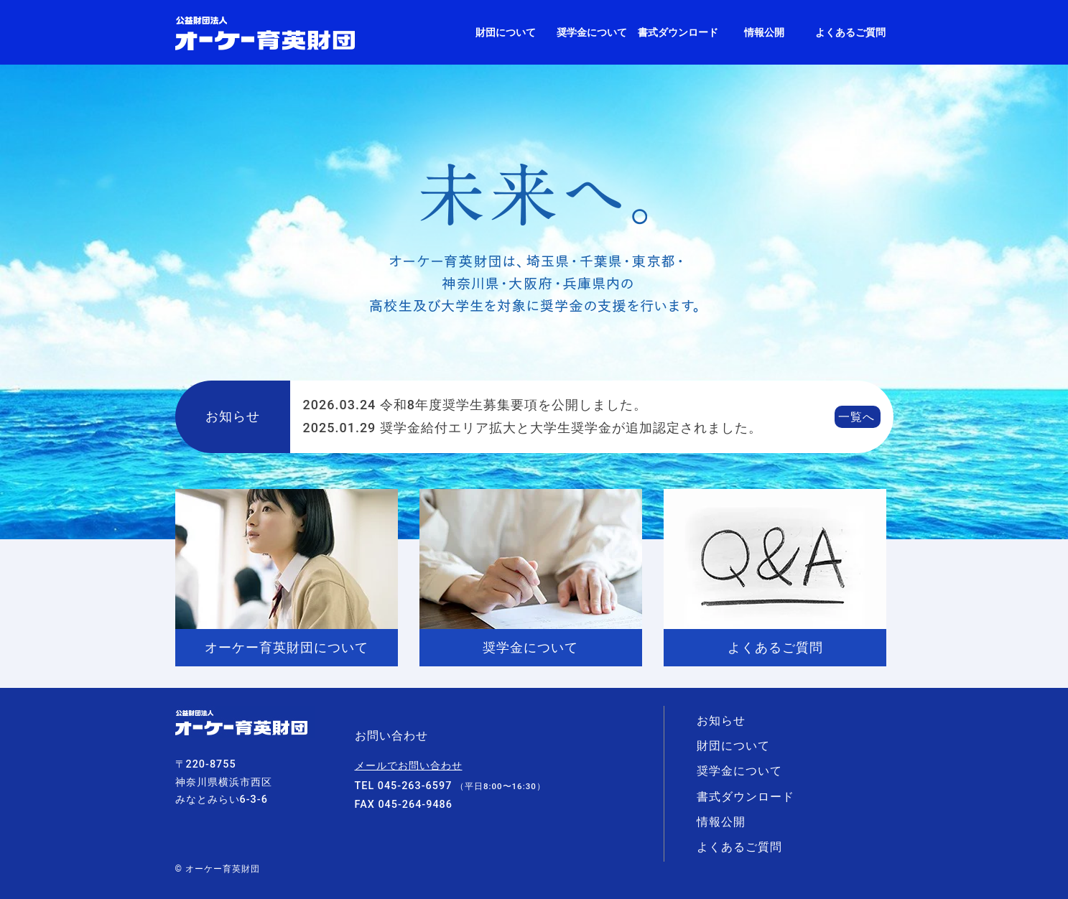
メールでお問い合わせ (409, 766)
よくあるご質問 (850, 32)
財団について (505, 32)
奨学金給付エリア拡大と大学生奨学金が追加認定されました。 (532, 427)
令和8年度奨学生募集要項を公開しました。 (475, 404)
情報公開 (764, 32)
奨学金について (592, 32)
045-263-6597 (415, 786)
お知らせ (721, 720)
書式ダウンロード (678, 32)
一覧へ (856, 417)
